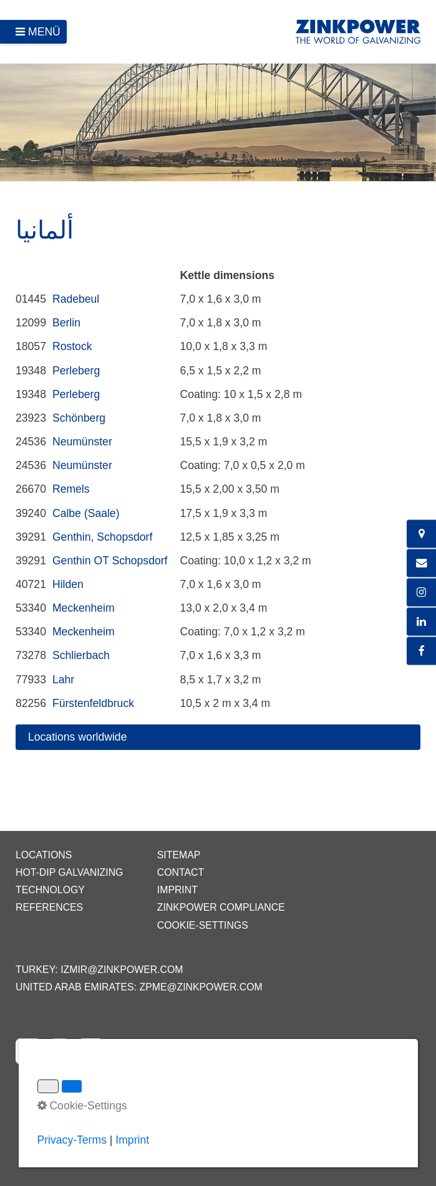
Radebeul (75, 299)
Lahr (63, 679)
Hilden (68, 584)
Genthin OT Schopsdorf (110, 560)
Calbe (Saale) (86, 513)
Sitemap (178, 855)
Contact (180, 872)
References (49, 907)
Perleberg (76, 370)
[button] (218, 737)
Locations (44, 855)
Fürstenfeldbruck (93, 703)
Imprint (177, 890)
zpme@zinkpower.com (200, 987)
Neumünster (82, 441)
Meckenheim (83, 608)
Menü (44, 32)
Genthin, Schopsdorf (102, 537)
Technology (50, 890)
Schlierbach (81, 655)
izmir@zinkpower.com (122, 969)
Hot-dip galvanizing (69, 872)
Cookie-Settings (202, 925)
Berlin (66, 322)
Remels (71, 489)
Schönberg (78, 418)
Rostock (72, 346)
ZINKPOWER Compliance (221, 907)
